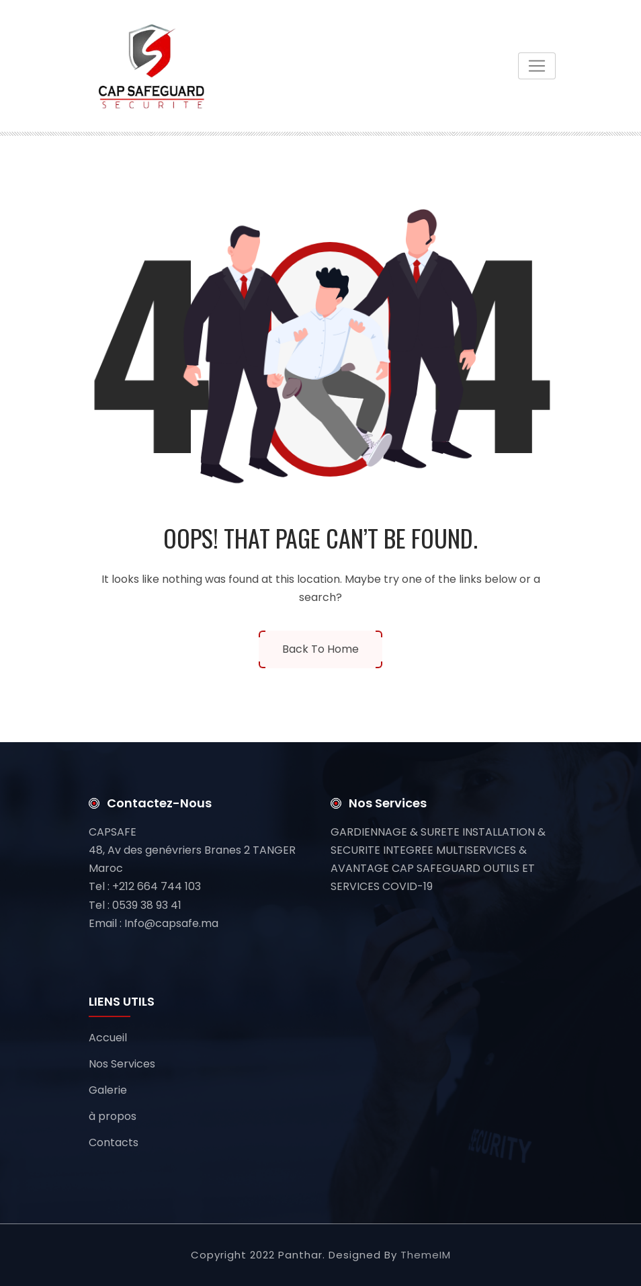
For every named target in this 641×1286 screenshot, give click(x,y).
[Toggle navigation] (537, 65)
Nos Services (122, 1064)
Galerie (108, 1090)
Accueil (108, 1037)
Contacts (113, 1142)
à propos (112, 1116)
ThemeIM (425, 1255)
